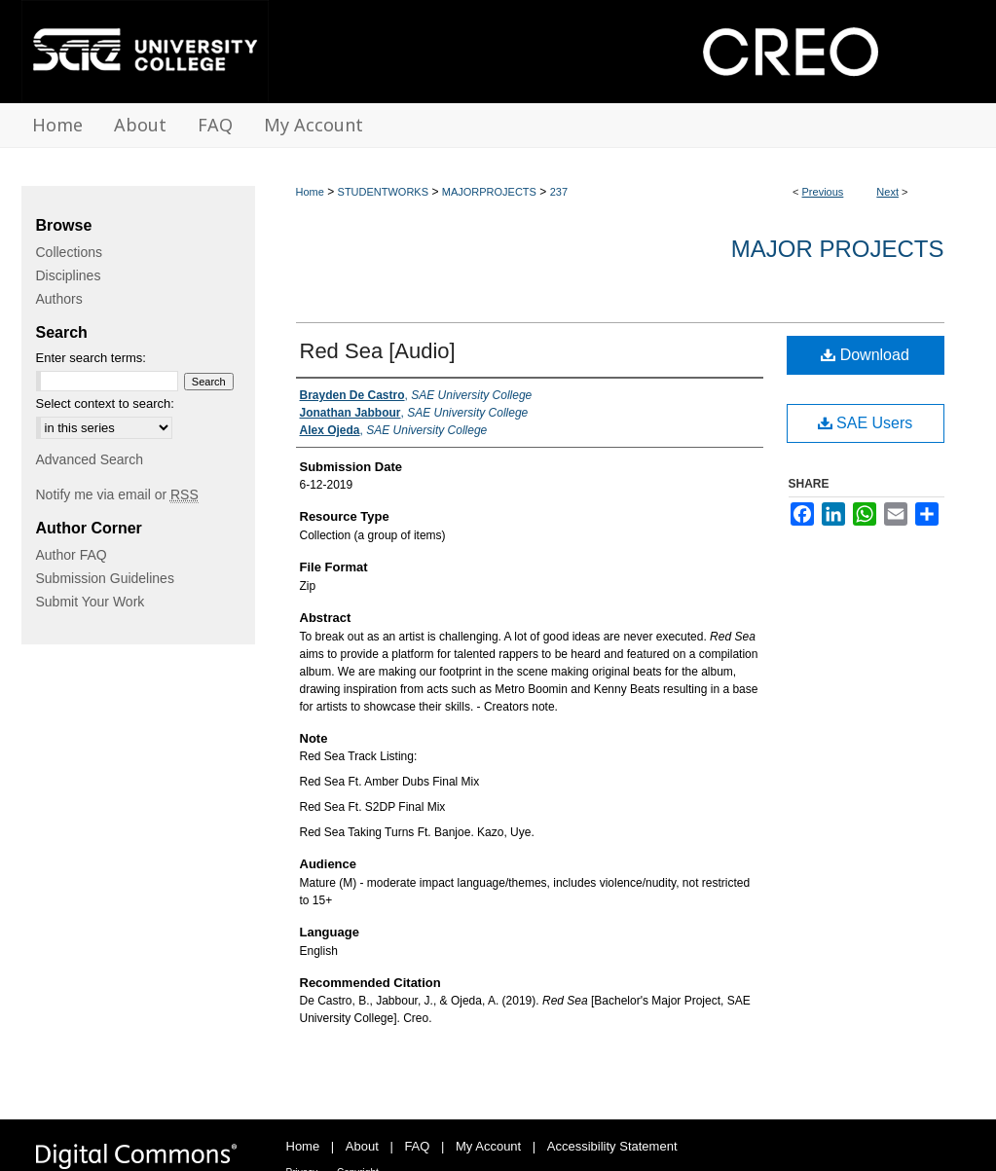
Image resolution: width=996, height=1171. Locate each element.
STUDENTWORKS (383, 192)
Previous (823, 192)
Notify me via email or (117, 494)
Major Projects (837, 249)
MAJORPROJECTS (489, 192)
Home (310, 192)
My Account (488, 1146)
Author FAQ (71, 555)
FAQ (416, 1146)
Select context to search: (105, 403)
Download (865, 355)
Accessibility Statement (612, 1146)
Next (887, 192)
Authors (59, 299)
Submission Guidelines (105, 578)
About (362, 1146)
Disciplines (68, 275)
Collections (69, 252)
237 (559, 192)
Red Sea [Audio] (378, 351)
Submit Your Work (90, 601)
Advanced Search (90, 459)
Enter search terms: (91, 357)
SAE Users (865, 423)
